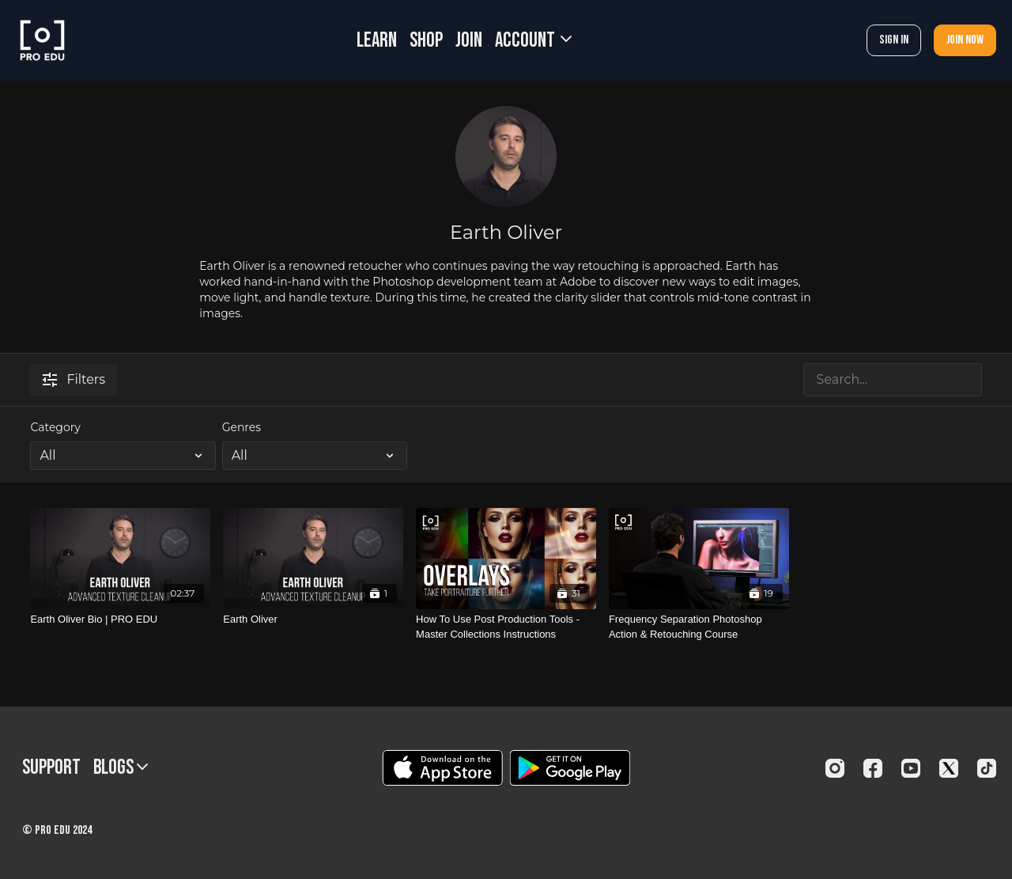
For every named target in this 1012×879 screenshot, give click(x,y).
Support (51, 768)
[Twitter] (948, 768)
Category (55, 427)
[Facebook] (872, 768)
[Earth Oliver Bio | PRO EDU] (120, 619)
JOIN (468, 40)
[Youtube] (910, 768)
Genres (241, 427)
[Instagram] (834, 768)
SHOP (426, 40)
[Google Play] (570, 768)
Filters (74, 379)
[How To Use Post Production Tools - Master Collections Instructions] (506, 627)
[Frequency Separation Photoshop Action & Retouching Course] (699, 627)
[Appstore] (442, 768)
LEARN (377, 40)
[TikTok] (986, 768)
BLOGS (120, 768)
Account (533, 40)
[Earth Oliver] (313, 619)
